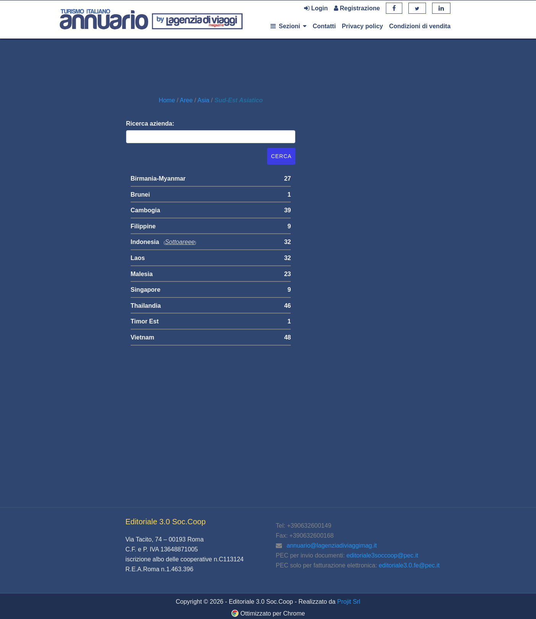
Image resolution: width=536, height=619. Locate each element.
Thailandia (146, 305)
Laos (138, 258)
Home (168, 100)
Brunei (140, 194)
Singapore (145, 289)
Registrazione (357, 8)
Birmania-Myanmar (158, 178)
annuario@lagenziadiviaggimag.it (332, 545)
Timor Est (145, 321)
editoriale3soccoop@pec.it (382, 555)
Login (316, 8)
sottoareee (180, 242)
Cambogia (145, 210)
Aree (187, 100)
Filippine (143, 226)
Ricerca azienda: (150, 123)
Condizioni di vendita (419, 26)
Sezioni (288, 26)
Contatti (324, 26)
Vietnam (142, 337)
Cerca (281, 156)
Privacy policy (362, 26)
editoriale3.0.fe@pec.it (409, 565)
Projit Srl (348, 601)
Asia (204, 100)
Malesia (142, 274)
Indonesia (145, 242)
